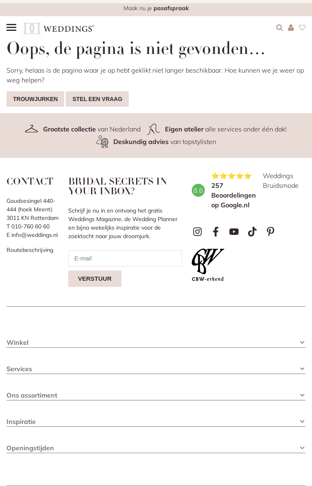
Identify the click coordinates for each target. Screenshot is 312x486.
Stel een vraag (97, 99)
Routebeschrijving (29, 250)
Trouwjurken (35, 99)
